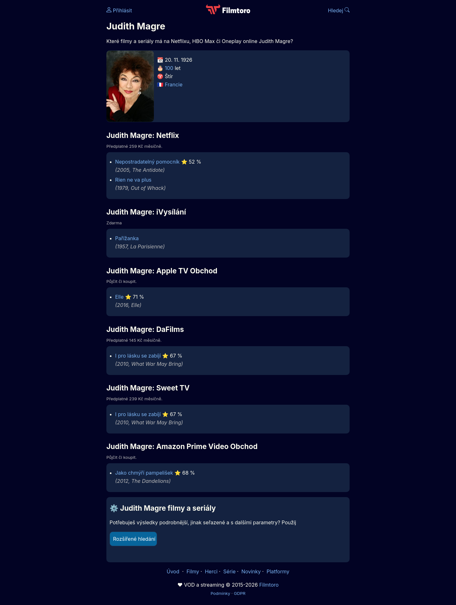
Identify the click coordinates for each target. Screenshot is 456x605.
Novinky (251, 571)
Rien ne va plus (133, 180)
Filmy (193, 571)
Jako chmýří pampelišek (144, 473)
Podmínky (220, 593)
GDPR (239, 593)
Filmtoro (269, 585)
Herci (211, 571)
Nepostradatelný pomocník (147, 162)
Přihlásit (119, 10)
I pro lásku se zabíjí (138, 355)
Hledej (339, 10)
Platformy (278, 571)
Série (229, 571)
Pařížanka (127, 238)
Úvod (173, 571)
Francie (174, 84)
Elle (119, 297)
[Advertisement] (60, 97)
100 (169, 68)
